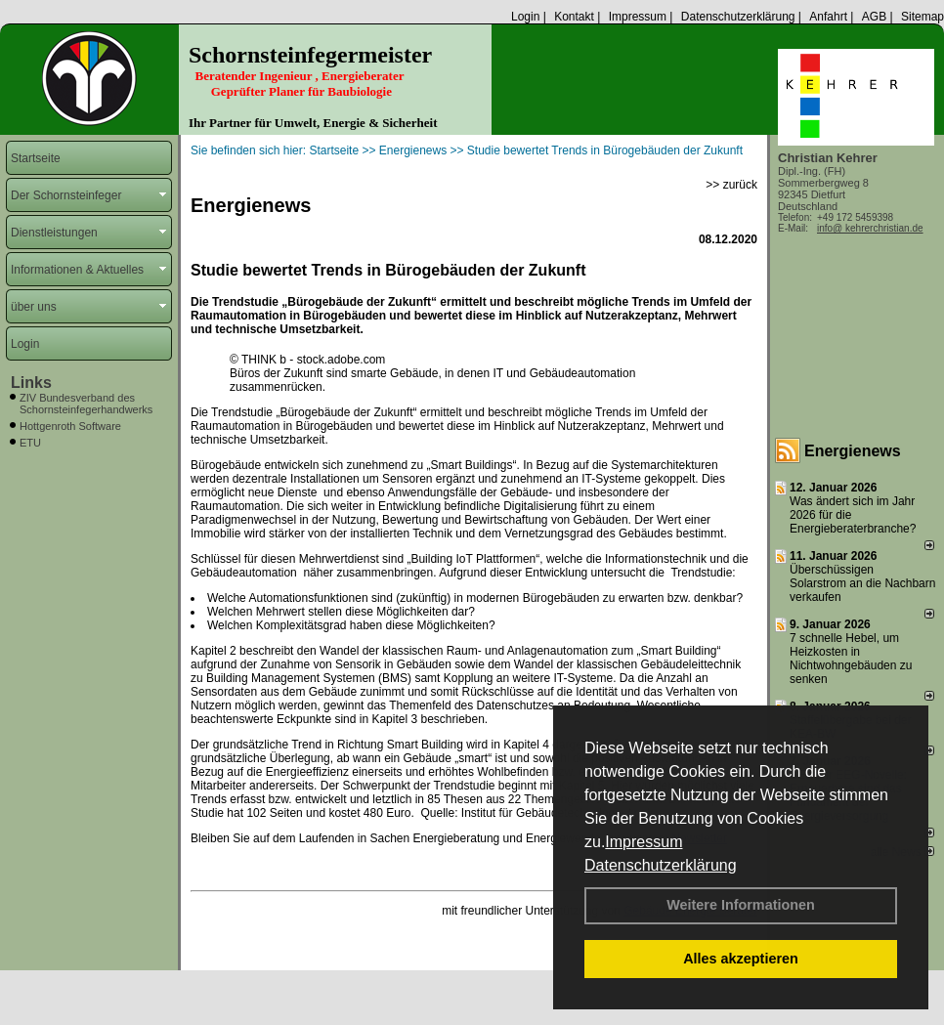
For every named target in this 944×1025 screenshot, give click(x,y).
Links (31, 382)
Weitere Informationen (740, 905)
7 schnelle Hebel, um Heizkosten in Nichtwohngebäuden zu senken (851, 658)
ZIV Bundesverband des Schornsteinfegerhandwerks (86, 403)
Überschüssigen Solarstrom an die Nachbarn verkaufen (862, 583)
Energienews (852, 451)
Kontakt (574, 16)
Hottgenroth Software (70, 426)
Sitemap (922, 16)
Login (525, 16)
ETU (30, 442)
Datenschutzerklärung (660, 865)
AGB (874, 16)
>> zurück (731, 185)
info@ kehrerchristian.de (870, 228)
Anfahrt (828, 16)
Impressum (643, 841)
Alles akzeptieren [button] (740, 958)
